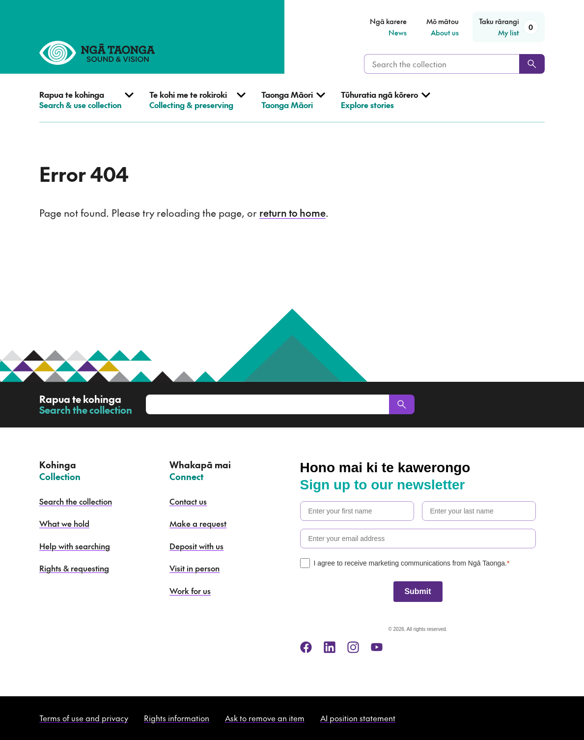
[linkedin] (329, 647)
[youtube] (377, 647)
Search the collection (75, 501)
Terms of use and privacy (83, 717)
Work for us (190, 590)
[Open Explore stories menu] (385, 105)
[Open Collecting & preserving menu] (197, 105)
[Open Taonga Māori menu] (293, 105)
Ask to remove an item (265, 717)
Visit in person (194, 568)
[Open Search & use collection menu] (86, 105)
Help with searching (74, 546)
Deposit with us (196, 546)
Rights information (176, 717)
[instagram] (353, 647)
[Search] (532, 64)
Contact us (188, 501)
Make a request (197, 523)
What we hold (64, 523)
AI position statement (357, 717)
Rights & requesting (74, 568)
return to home (292, 213)
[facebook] (306, 647)
